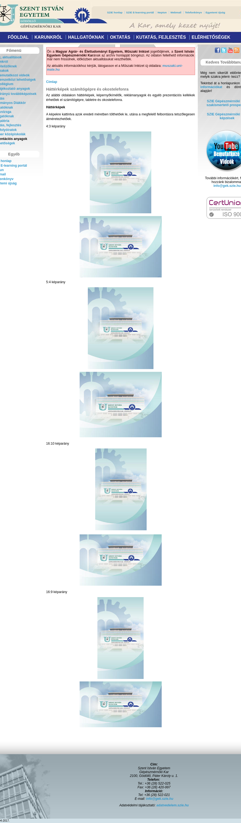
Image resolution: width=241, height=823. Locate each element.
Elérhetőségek (211, 37)
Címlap (51, 82)
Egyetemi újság (215, 12)
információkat (211, 87)
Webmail (175, 12)
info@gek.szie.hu (227, 186)
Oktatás (120, 37)
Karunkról (48, 37)
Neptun (162, 12)
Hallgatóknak (86, 37)
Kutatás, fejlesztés (161, 37)
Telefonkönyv (193, 12)
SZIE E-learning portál (140, 12)
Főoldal (18, 37)
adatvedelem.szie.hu (172, 805)
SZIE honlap (115, 12)
